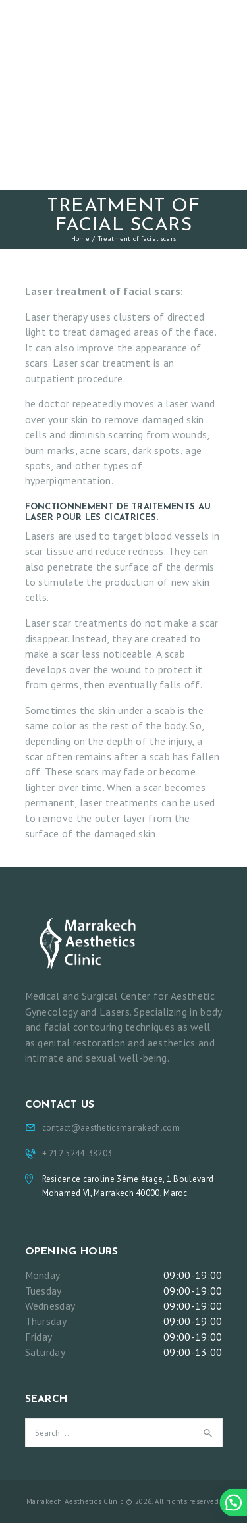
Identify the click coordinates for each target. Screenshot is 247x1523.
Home (80, 238)
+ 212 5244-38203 (77, 1153)
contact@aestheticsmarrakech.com (111, 1127)
